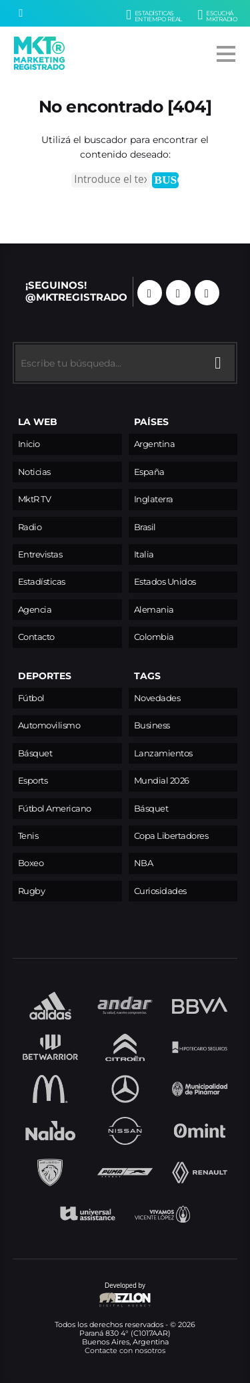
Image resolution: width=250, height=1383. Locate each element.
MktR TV (34, 499)
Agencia (35, 610)
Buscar (166, 179)
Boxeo (31, 863)
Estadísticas (41, 582)
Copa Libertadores (171, 836)
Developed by (82, 1295)
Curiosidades (160, 891)
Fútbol (31, 698)
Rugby (31, 891)
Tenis (28, 836)
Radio (30, 527)
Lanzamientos (163, 753)
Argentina (154, 444)
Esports (33, 781)
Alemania (154, 610)
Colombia (154, 637)
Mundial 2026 (161, 781)
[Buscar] (20, 13)
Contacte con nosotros (125, 1350)
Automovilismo (49, 725)
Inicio (29, 444)
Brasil (145, 527)
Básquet (35, 753)
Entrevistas (40, 554)
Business (152, 725)
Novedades (157, 698)
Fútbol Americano (54, 809)
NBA (143, 863)
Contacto (36, 637)
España (149, 472)
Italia (144, 554)
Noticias (34, 472)
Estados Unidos (165, 582)
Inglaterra (153, 499)
